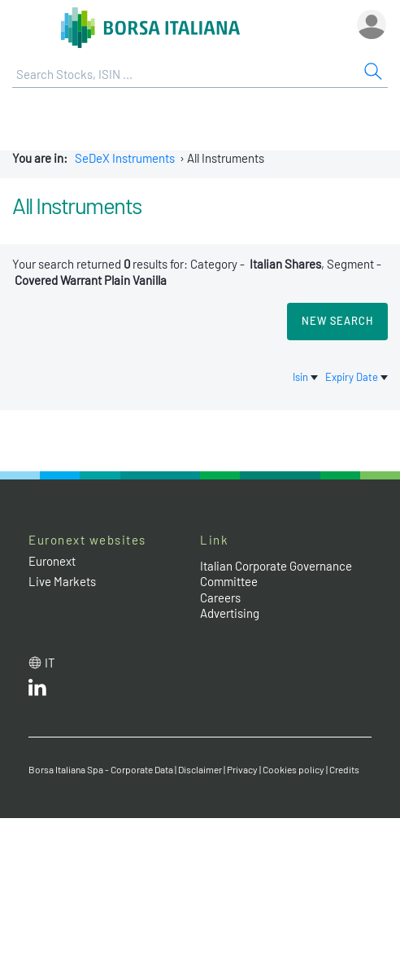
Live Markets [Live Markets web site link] (62, 581)
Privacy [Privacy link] (242, 769)
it (50, 662)
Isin (306, 376)
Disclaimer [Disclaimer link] (200, 769)
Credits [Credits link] (344, 769)
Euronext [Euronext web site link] (52, 561)
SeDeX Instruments (125, 158)
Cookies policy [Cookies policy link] (293, 769)
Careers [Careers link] (220, 597)
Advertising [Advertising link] (229, 613)
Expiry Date (356, 376)
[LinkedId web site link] (37, 691)
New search (337, 320)
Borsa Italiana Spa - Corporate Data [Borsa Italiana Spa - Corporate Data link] (100, 769)
